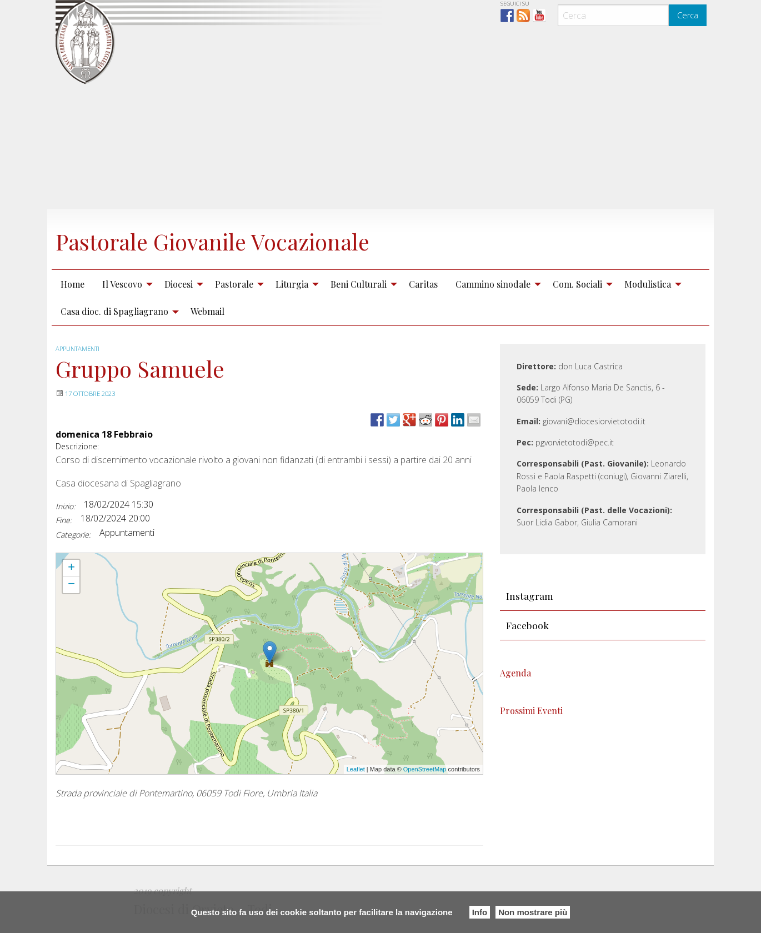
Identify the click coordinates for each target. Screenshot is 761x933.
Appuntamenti (80, 348)
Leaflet (356, 769)
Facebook (527, 625)
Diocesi (178, 284)
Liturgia (292, 284)
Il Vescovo (122, 284)
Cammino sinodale (492, 284)
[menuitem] (72, 284)
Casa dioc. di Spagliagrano (114, 311)
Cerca (687, 15)
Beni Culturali (359, 284)
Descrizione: (77, 446)
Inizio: (65, 506)
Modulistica (647, 284)
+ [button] (71, 568)
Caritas (423, 284)
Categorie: (73, 534)
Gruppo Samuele (81, 558)
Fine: (64, 520)
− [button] (71, 584)
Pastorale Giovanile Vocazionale (245, 239)
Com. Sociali (577, 284)
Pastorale (234, 284)
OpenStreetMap (425, 769)
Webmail (207, 311)
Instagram (529, 595)
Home (72, 284)
